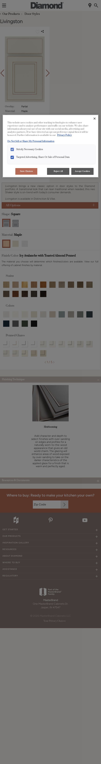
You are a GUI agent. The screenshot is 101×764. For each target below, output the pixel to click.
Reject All (58, 171)
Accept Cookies (82, 171)
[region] (50, 146)
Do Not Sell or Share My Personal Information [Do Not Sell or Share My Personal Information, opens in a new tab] (30, 141)
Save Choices (26, 171)
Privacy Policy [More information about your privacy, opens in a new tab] (64, 135)
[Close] (94, 118)
